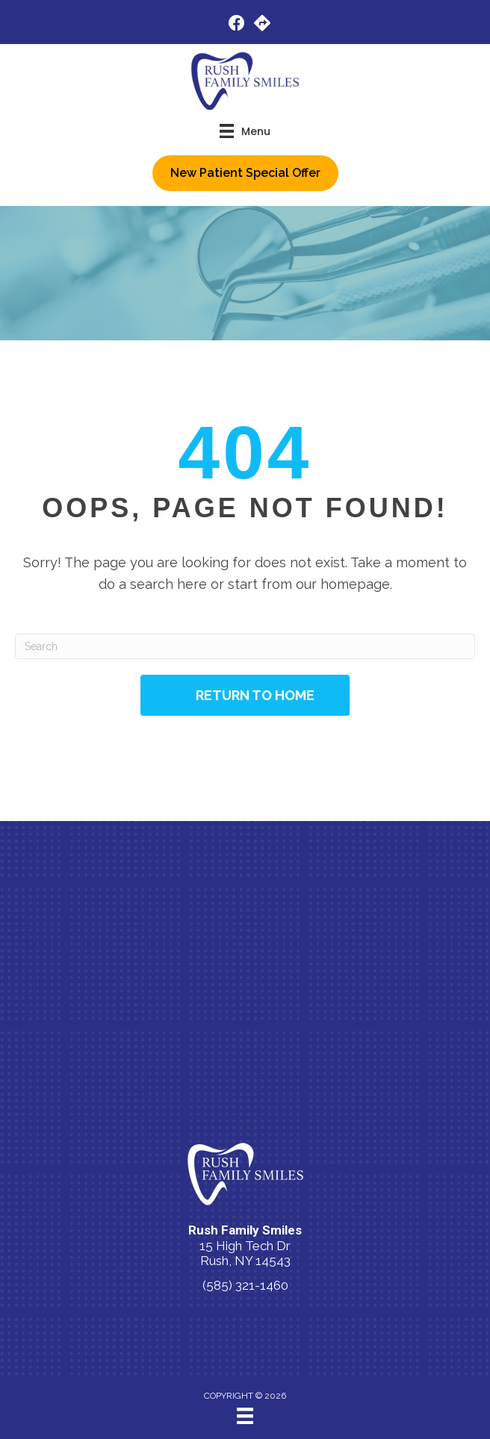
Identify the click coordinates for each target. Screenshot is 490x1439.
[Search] (245, 646)
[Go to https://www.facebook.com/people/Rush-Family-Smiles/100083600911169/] (237, 25)
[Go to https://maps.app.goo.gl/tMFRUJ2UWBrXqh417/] (262, 25)
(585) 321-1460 (245, 1285)
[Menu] (245, 1416)
